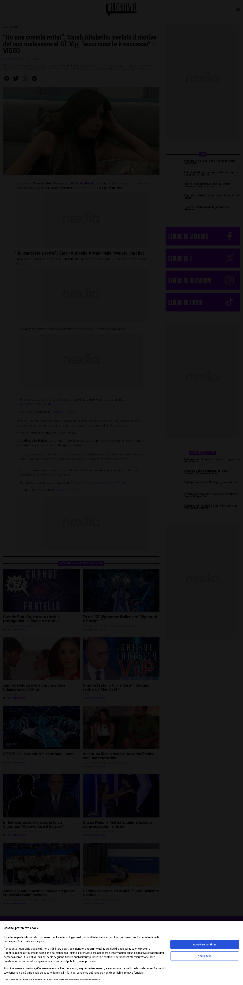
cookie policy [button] (38, 941)
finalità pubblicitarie (76, 957)
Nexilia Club (204, 955)
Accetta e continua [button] (204, 944)
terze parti (63, 948)
